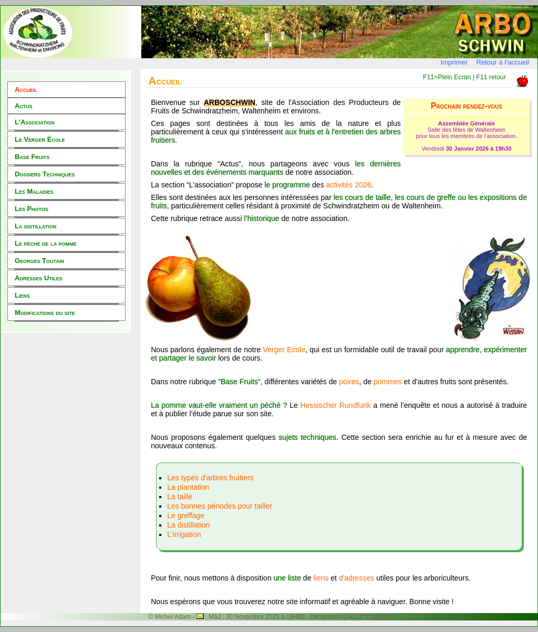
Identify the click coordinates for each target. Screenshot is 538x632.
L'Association (35, 122)
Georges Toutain (39, 261)
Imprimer (454, 62)
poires (349, 381)
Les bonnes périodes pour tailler (219, 506)
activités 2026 (348, 185)
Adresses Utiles (39, 278)
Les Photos (31, 209)
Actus (24, 106)
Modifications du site (45, 313)
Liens (22, 295)
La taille (179, 496)
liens (320, 578)
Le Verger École (40, 139)
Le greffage (185, 515)
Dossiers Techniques (45, 174)
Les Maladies (34, 191)
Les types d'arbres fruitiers (210, 477)
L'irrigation (184, 534)
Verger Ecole (284, 349)
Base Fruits (32, 157)
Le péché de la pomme (46, 243)
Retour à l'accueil (502, 62)
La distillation (35, 226)
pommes (388, 381)
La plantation (188, 487)
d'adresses (357, 578)
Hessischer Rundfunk (336, 405)
